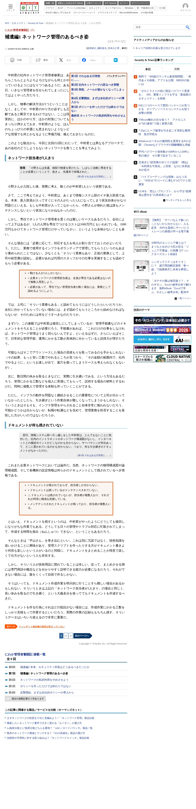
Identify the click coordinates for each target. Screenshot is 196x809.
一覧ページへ (184, 298)
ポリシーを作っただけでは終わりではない (45, 686)
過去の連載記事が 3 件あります (28, 698)
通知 (45, 60)
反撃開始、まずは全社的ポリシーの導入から (47, 692)
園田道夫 (102, 48)
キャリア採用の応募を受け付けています (157, 48)
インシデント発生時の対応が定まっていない (42, 626)
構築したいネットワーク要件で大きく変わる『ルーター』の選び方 (44, 723)
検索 (188, 27)
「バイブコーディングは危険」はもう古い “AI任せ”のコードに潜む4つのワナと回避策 (165, 181)
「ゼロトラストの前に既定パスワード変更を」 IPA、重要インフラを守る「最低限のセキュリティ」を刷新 (165, 95)
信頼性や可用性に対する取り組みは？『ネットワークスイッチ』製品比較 (48, 737)
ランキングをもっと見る (178, 200)
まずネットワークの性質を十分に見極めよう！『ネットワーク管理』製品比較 (50, 718)
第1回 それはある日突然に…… (94, 176)
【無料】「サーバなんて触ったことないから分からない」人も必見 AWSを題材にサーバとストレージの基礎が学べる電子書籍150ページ (161, 228)
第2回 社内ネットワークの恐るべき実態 (95, 84)
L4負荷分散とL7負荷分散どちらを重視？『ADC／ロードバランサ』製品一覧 (50, 728)
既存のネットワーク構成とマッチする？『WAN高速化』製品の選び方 (46, 733)
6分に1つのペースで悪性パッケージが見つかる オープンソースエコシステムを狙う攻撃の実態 (164, 109)
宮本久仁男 (113, 48)
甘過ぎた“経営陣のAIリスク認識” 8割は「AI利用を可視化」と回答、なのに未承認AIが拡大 (164, 166)
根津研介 (91, 48)
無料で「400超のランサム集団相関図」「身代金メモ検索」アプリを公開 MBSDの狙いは (165, 80)
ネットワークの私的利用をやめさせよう (44, 679)
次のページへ (82, 635)
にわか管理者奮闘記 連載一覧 (25, 654)
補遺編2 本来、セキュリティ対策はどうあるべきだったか (55, 667)
